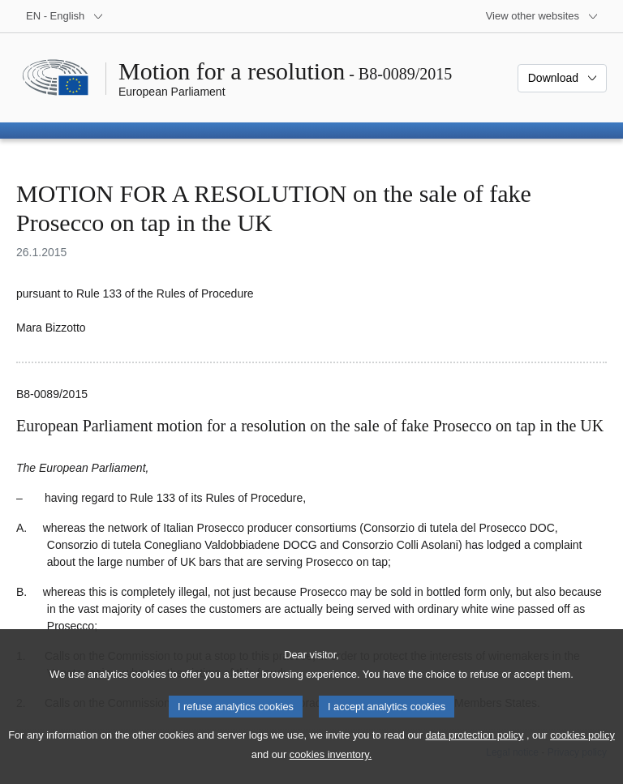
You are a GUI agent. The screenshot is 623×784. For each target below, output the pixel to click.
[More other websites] (542, 16)
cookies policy (582, 751)
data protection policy (474, 751)
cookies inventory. (331, 771)
